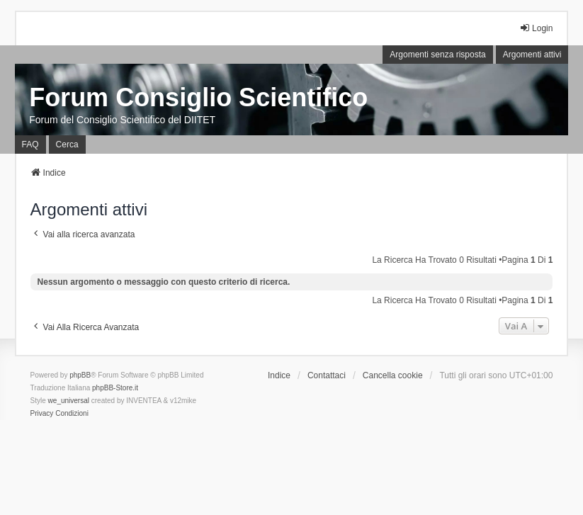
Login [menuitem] (536, 28)
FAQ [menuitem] (30, 144)
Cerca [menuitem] (67, 144)
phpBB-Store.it (115, 388)
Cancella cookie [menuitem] (393, 375)
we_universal (68, 400)
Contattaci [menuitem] (326, 375)
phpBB (80, 375)
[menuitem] (42, 413)
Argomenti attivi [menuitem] (532, 55)
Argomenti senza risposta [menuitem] (437, 55)
